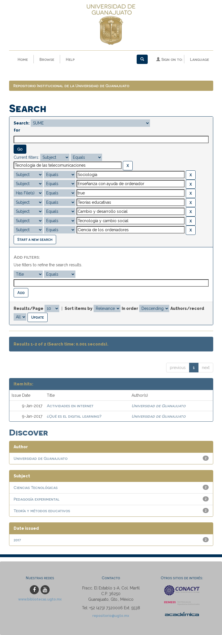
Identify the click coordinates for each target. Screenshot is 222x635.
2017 (17, 539)
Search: (21, 123)
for (17, 130)
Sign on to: (169, 59)
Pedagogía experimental (37, 499)
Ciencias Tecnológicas (36, 487)
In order (130, 308)
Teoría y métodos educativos (42, 510)
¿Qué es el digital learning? (74, 416)
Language (199, 59)
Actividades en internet (70, 405)
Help (70, 59)
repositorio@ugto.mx (110, 615)
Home (23, 59)
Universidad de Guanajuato (158, 405)
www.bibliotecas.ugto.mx (40, 599)
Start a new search (34, 239)
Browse (46, 59)
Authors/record (187, 308)
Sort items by (78, 308)
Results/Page (28, 308)
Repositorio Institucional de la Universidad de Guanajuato (71, 85)
